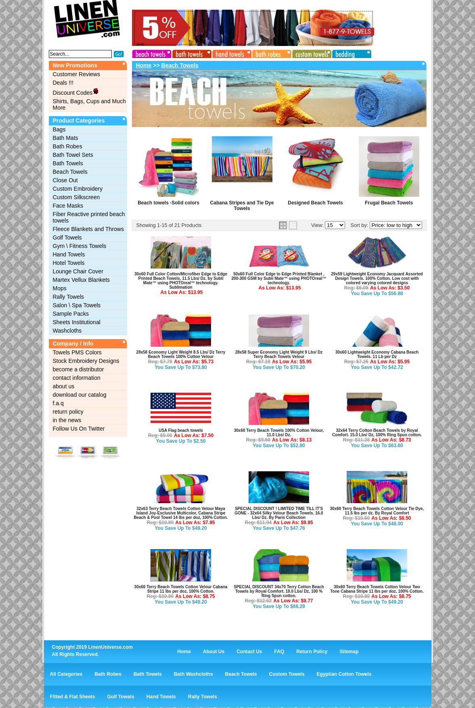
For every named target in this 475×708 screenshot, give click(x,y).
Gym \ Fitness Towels (80, 246)
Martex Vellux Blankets (81, 280)
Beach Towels (70, 172)
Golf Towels (67, 237)
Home (144, 65)
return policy (68, 411)
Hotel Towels (69, 263)
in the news (67, 420)
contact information (76, 378)
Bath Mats (65, 138)
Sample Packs (71, 313)
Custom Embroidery (78, 188)
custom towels (310, 53)
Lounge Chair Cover (78, 271)
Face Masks (68, 205)
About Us (213, 651)
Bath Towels (68, 163)
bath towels (191, 53)
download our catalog (80, 394)
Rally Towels (68, 297)
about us (64, 386)
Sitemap (349, 651)
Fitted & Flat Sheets (72, 697)
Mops (60, 288)
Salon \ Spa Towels (77, 305)
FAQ (279, 651)
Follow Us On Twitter (79, 428)
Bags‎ (59, 129)
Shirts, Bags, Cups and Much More (89, 104)
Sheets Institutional (76, 322)
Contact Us (249, 651)
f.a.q (58, 403)
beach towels (152, 53)
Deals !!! (63, 82)
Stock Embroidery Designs (86, 361)
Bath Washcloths (193, 674)
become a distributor (78, 369)
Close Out (65, 180)
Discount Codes (76, 92)
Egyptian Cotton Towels (344, 674)
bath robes (270, 53)
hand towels (231, 53)
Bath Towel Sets (73, 155)
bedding (349, 53)
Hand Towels (69, 254)
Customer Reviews (76, 74)
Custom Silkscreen (76, 197)
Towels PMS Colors (77, 352)
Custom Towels (287, 674)
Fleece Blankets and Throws (88, 229)
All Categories (66, 674)
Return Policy (311, 651)
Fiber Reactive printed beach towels (89, 217)
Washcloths (67, 330)
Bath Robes (67, 146)
